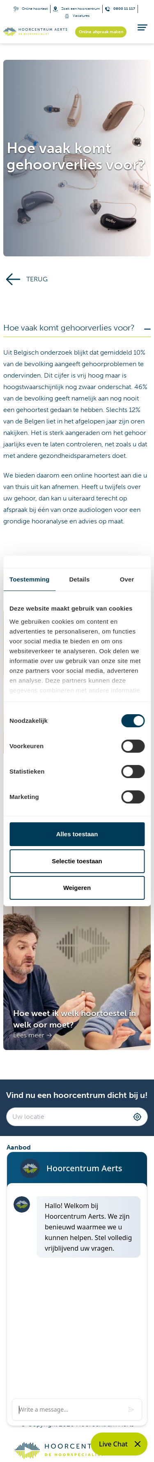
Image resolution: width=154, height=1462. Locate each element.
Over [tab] (127, 579)
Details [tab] (79, 579)
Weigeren (77, 887)
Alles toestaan (77, 834)
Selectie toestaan (77, 861)
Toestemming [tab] (29, 579)
